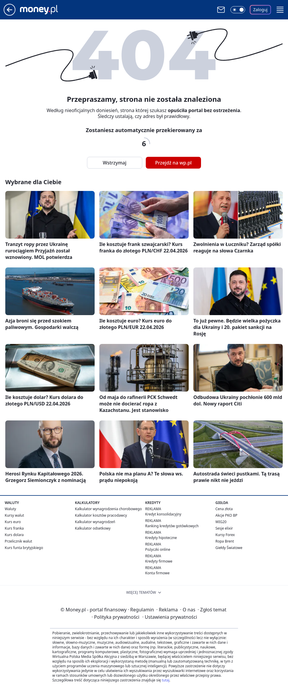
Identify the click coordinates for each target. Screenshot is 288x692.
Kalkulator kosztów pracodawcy (101, 515)
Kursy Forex (225, 534)
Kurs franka (14, 528)
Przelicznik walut (18, 541)
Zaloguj (260, 9)
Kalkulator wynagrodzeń (95, 521)
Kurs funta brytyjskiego (24, 547)
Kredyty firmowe (159, 561)
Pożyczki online (157, 549)
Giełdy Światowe (228, 547)
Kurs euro (13, 521)
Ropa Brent (224, 541)
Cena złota (224, 508)
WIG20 (221, 521)
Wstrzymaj (114, 162)
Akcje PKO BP (226, 515)
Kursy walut (14, 515)
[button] (280, 9)
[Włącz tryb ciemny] (237, 9)
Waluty (10, 508)
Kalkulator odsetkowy (92, 528)
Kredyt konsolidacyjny (163, 514)
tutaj (165, 680)
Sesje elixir (224, 528)
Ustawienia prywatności (169, 617)
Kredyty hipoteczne (161, 537)
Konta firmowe (157, 572)
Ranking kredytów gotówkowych (172, 525)
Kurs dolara (14, 534)
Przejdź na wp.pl (173, 162)
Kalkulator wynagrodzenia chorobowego (108, 508)
